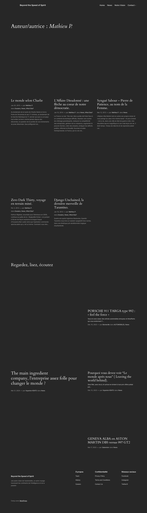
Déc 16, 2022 (92, 324)
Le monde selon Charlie (27, 101)
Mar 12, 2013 (101, 112)
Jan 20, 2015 (15, 105)
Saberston (105, 447)
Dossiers (18, 108)
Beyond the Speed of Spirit (33, 5)
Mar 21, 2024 (15, 390)
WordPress (23, 501)
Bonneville (106, 324)
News (23, 108)
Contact (131, 5)
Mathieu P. (29, 105)
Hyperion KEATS (31, 390)
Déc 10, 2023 (92, 390)
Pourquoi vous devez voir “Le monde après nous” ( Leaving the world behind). (109, 376)
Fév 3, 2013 (15, 208)
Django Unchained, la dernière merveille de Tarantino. (69, 203)
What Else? (30, 108)
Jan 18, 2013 (58, 212)
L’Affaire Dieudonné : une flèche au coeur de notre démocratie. (71, 104)
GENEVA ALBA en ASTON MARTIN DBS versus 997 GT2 (109, 440)
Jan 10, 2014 (58, 112)
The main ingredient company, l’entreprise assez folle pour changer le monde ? (44, 378)
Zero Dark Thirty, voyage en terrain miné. (28, 202)
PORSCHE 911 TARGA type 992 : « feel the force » (111, 313)
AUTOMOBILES (119, 324)
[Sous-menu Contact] (135, 5)
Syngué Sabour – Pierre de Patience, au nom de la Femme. (115, 104)
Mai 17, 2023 (92, 447)
